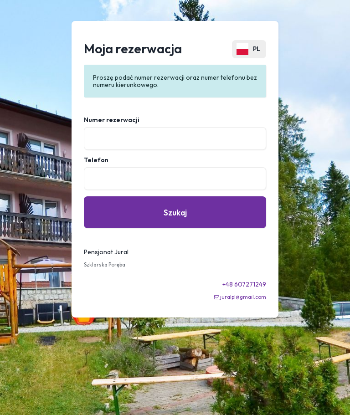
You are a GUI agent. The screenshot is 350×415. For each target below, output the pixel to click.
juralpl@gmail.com (243, 297)
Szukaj (175, 212)
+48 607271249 (244, 284)
